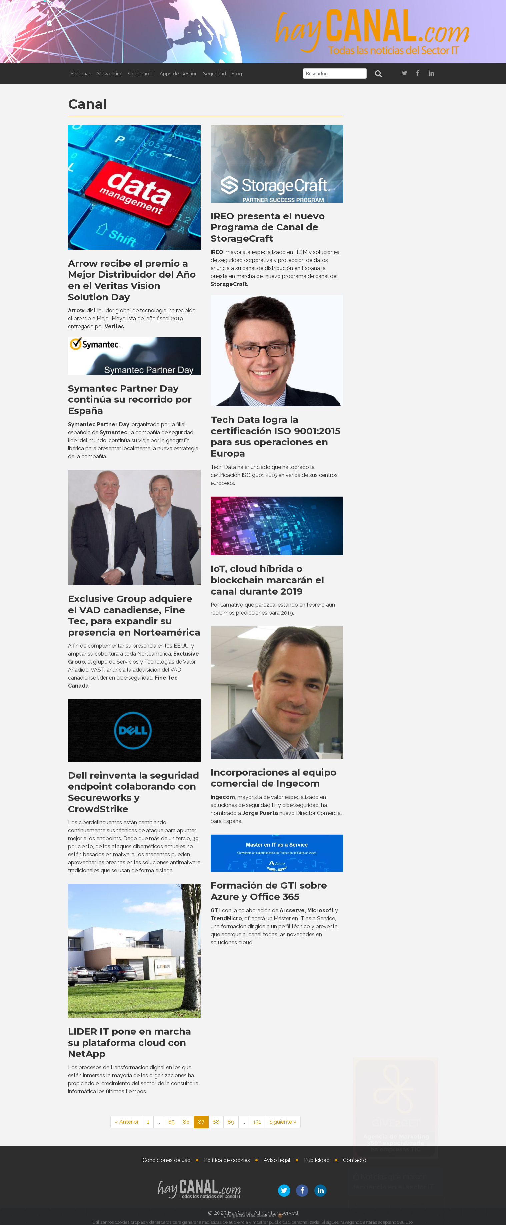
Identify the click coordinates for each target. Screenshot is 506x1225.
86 (186, 1122)
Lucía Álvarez (415, 985)
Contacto (354, 1160)
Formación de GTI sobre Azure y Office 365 (269, 1115)
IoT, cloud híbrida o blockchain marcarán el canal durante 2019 (267, 804)
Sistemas (81, 73)
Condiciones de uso (166, 1160)
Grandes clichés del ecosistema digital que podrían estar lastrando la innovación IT (391, 810)
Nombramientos (388, 965)
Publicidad (317, 1160)
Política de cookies (227, 1160)
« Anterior (127, 1122)
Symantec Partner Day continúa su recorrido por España (130, 623)
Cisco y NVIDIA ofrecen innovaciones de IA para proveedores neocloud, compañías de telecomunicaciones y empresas (393, 584)
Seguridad (214, 73)
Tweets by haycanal (373, 736)
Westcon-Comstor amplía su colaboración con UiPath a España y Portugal (395, 844)
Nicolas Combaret (409, 1033)
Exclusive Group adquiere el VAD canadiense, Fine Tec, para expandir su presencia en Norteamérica (134, 839)
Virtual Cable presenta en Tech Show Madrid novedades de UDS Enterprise (394, 626)
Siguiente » (282, 1122)
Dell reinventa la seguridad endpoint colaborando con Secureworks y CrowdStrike (133, 1016)
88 (216, 1122)
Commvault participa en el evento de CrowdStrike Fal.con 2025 (391, 473)
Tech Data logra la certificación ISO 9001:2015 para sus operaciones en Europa (275, 660)
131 (257, 1122)
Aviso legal (277, 1160)
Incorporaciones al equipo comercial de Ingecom (273, 1002)
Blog (236, 73)
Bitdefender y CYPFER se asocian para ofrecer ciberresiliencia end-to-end (388, 541)
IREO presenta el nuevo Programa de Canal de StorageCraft (268, 225)
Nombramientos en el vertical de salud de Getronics (415, 1121)
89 (231, 1122)
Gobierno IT (141, 73)
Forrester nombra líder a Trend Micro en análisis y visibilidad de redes (394, 507)
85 (171, 1122)
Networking (110, 73)
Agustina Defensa (407, 1097)
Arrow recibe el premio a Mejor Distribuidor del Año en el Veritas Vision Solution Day (132, 278)
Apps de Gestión (179, 73)
